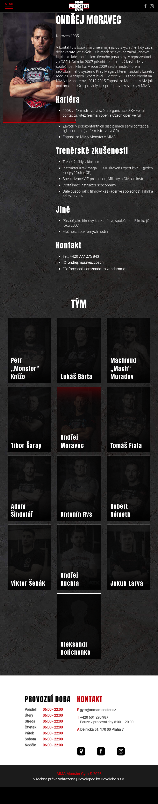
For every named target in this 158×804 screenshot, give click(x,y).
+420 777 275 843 (84, 256)
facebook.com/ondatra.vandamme (97, 268)
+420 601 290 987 (94, 735)
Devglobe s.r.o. (113, 795)
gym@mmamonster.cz (97, 728)
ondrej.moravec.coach (85, 262)
